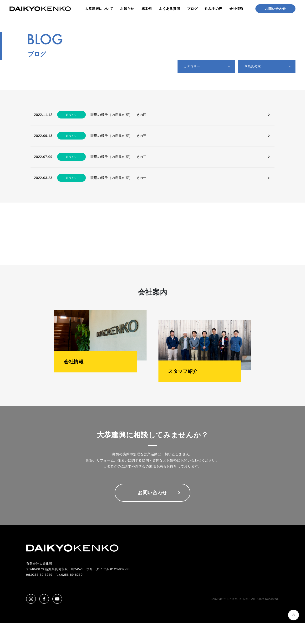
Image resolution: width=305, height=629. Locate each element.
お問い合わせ (275, 9)
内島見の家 (254, 67)
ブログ (192, 9)
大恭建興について (99, 9)
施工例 (146, 9)
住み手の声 (213, 9)
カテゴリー (193, 67)
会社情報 (236, 9)
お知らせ (127, 9)
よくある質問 (169, 9)
